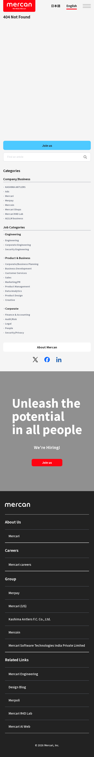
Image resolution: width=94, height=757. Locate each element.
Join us (47, 145)
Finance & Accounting (17, 314)
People (9, 328)
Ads (7, 191)
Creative (10, 299)
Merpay (9, 200)
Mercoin (9, 204)
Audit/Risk (11, 319)
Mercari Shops (13, 209)
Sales (8, 277)
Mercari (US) (18, 606)
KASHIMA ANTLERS (15, 187)
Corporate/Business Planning (21, 264)
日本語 (55, 6)
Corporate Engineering (18, 244)
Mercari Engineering (23, 674)
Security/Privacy (14, 332)
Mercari (9, 195)
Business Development (18, 268)
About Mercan (47, 347)
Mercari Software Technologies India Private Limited (47, 645)
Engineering (12, 240)
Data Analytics (13, 290)
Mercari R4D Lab (14, 213)
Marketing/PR (12, 282)
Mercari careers (20, 564)
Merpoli (14, 700)
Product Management (17, 286)
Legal (8, 323)
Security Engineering (17, 249)
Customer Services (16, 273)
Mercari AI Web (19, 726)
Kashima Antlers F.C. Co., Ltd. (30, 619)
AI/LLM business (14, 218)
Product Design (14, 295)
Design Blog (17, 687)
